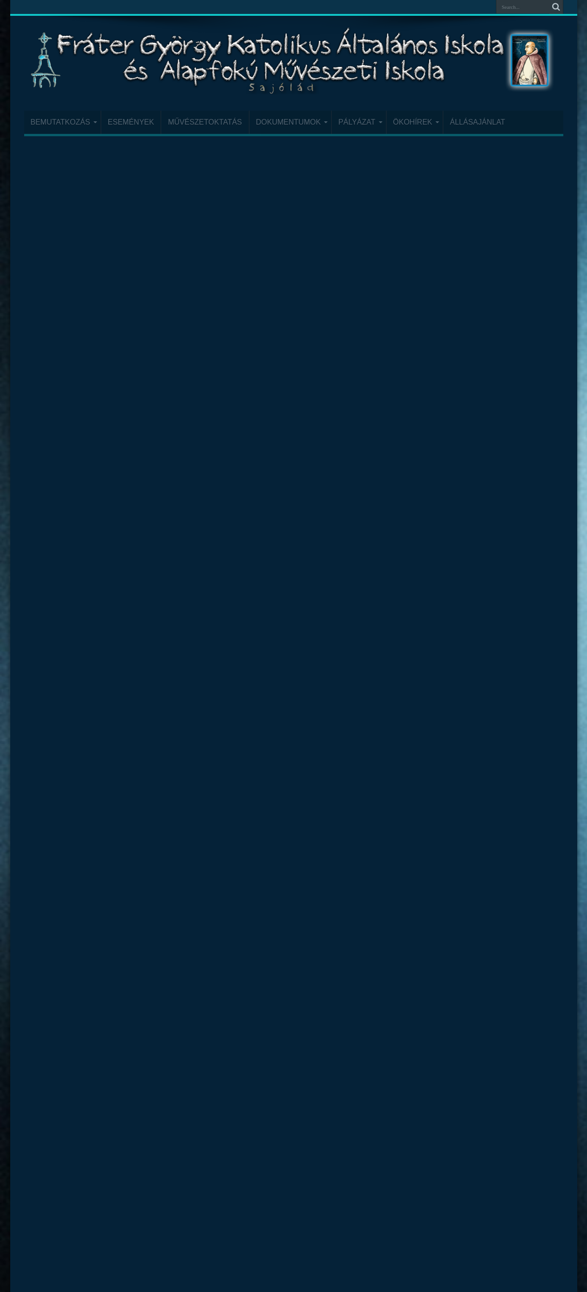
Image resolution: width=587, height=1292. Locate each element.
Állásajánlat (477, 122)
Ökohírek (416, 122)
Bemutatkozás (64, 122)
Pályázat (360, 122)
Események (131, 122)
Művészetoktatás (205, 122)
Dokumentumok (292, 122)
